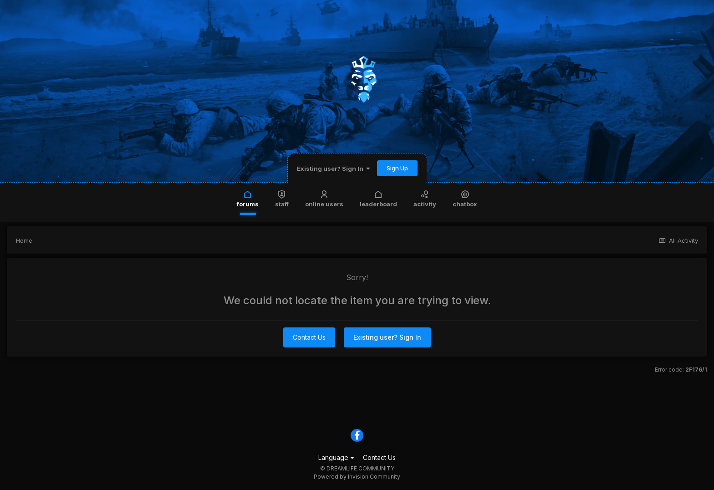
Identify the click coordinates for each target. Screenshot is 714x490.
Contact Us (309, 337)
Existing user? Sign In (333, 168)
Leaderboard (378, 198)
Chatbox (465, 198)
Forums (248, 198)
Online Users (324, 198)
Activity (424, 198)
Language (336, 457)
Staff (282, 198)
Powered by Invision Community (357, 476)
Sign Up (397, 168)
